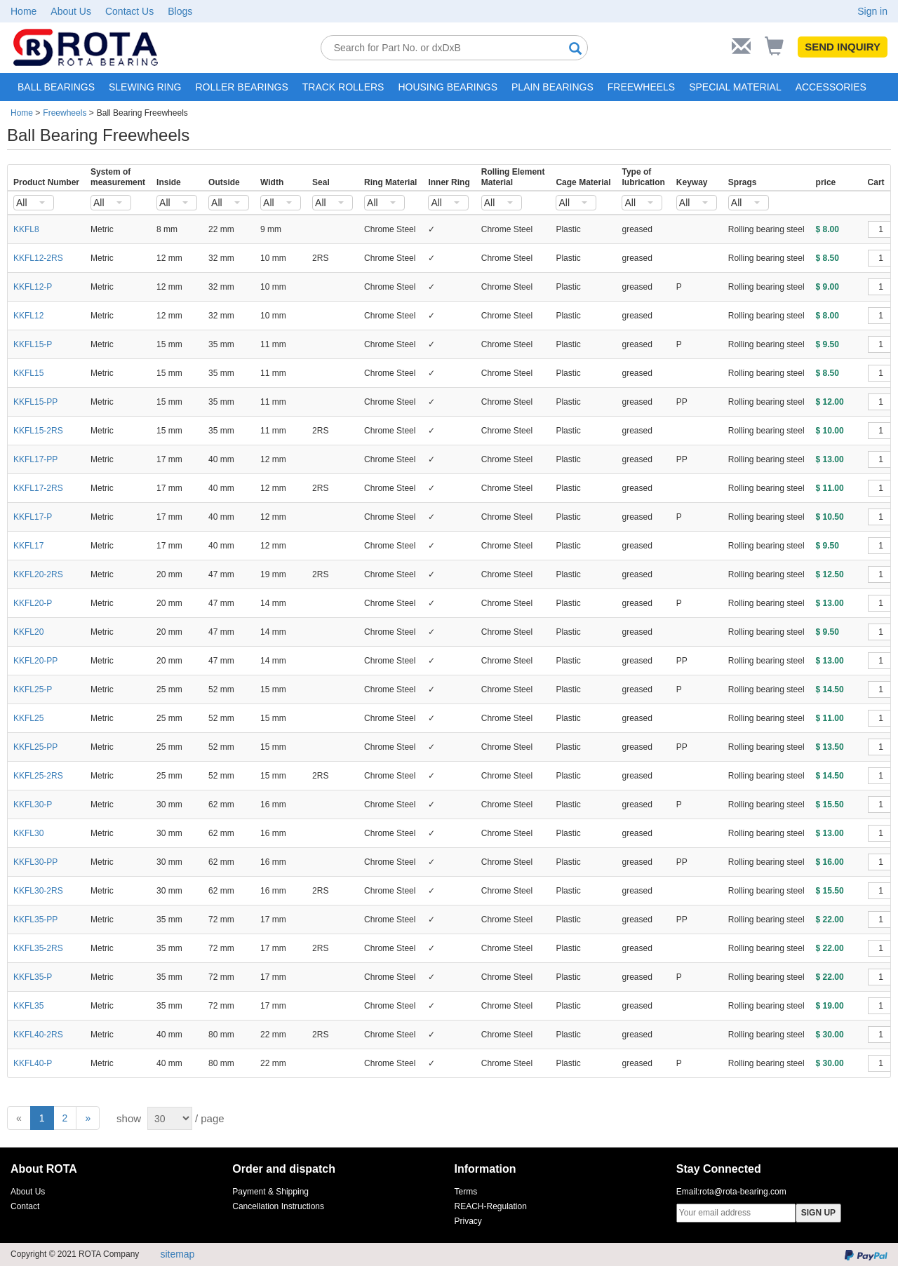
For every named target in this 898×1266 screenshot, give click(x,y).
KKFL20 (28, 632)
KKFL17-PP (35, 459)
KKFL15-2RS (38, 431)
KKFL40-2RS (38, 1034)
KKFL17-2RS (38, 488)
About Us (71, 11)
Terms (466, 1192)
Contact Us (129, 11)
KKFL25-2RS (38, 776)
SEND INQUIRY (842, 47)
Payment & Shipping (270, 1192)
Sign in (872, 11)
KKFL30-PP (35, 862)
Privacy (468, 1221)
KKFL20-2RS (38, 574)
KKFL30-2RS (38, 891)
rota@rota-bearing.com (742, 1192)
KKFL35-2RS (38, 948)
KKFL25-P (32, 689)
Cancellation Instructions (278, 1206)
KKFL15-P (32, 344)
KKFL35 (28, 1006)
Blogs (180, 11)
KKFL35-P (32, 977)
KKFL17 (28, 546)
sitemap (177, 1254)
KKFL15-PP (35, 402)
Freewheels (64, 113)
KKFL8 (26, 229)
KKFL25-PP (35, 747)
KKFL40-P (32, 1063)
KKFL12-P (32, 287)
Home (23, 11)
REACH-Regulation (491, 1206)
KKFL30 (28, 833)
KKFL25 (28, 718)
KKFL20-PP (35, 661)
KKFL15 (28, 373)
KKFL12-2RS (38, 258)
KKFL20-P (32, 603)
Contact (25, 1206)
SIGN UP (818, 1213)
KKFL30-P (32, 804)
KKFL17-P (32, 517)
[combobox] (33, 202)
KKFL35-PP (35, 919)
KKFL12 (28, 316)
